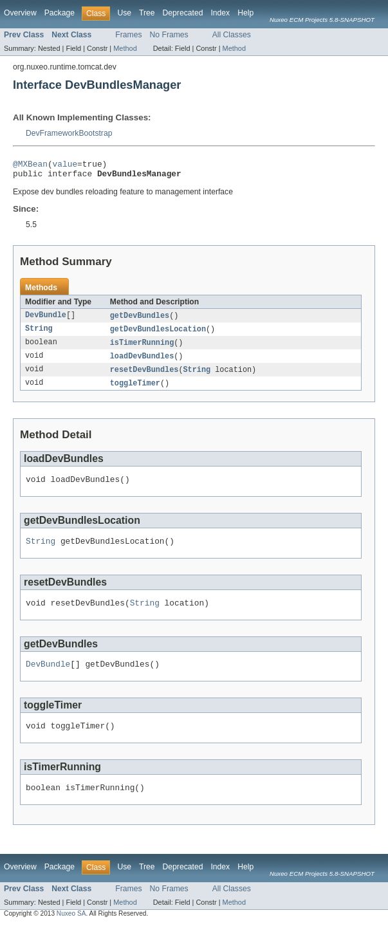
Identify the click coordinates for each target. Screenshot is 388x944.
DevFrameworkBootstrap (69, 133)
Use (124, 12)
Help (245, 12)
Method (124, 48)
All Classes (231, 34)
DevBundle (45, 320)
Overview (20, 12)
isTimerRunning (142, 348)
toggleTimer (135, 390)
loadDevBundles (142, 362)
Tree (147, 12)
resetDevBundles (144, 376)
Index (220, 12)
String (39, 334)
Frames (128, 34)
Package (59, 12)
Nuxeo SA (71, 932)
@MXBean (30, 165)
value (65, 165)
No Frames (169, 34)
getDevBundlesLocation (158, 334)
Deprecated (183, 12)
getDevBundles (139, 320)
